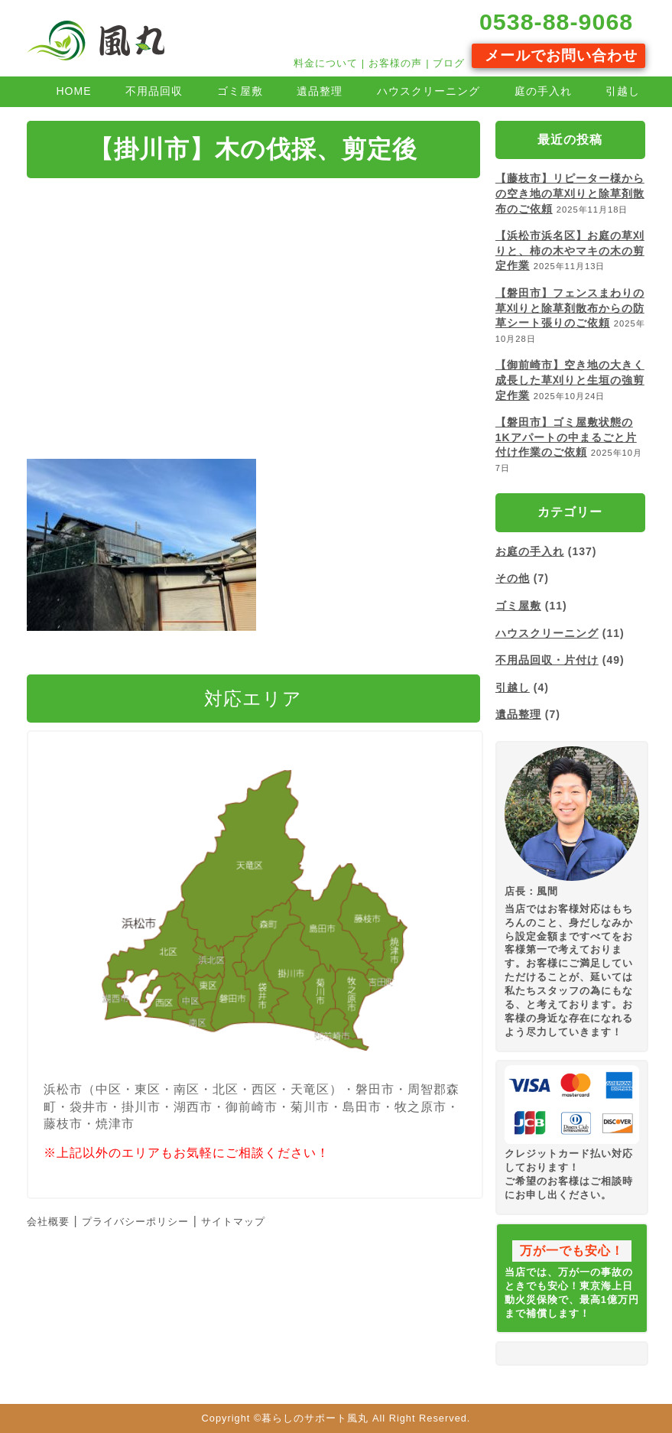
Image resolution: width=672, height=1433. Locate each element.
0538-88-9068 (552, 21)
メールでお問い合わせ (558, 55)
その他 (512, 578)
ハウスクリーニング (428, 91)
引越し (622, 91)
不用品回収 (154, 91)
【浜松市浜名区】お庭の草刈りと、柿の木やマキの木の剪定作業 (569, 250)
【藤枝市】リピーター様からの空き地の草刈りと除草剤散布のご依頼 (569, 193)
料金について (326, 63)
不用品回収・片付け (547, 660)
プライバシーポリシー (135, 1221)
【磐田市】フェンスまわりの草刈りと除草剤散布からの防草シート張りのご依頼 (569, 308)
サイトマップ (233, 1221)
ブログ (449, 63)
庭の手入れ (543, 91)
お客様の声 (395, 63)
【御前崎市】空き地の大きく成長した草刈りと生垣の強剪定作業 (569, 380)
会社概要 (48, 1221)
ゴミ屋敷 (240, 91)
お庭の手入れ (529, 551)
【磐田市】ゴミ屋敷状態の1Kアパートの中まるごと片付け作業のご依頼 (566, 437)
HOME (73, 91)
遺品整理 (319, 91)
